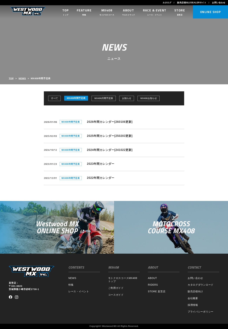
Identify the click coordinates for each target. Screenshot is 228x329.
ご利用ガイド (116, 287)
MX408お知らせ (148, 98)
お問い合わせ (218, 2)
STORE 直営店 (156, 291)
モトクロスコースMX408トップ (122, 280)
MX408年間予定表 (76, 98)
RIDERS (153, 284)
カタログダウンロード (200, 284)
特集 (70, 284)
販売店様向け (195, 291)
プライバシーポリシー (200, 311)
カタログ (167, 2)
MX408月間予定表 (103, 98)
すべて (54, 98)
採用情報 (193, 305)
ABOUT (152, 278)
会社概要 (193, 298)
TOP (11, 78)
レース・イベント (78, 291)
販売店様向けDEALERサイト (191, 2)
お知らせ (126, 98)
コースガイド (116, 294)
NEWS (22, 78)
